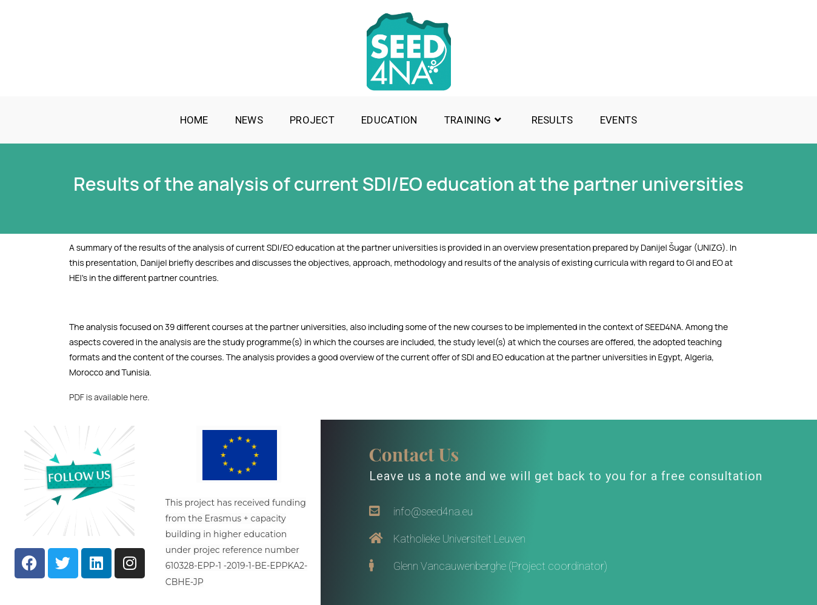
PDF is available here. (109, 397)
